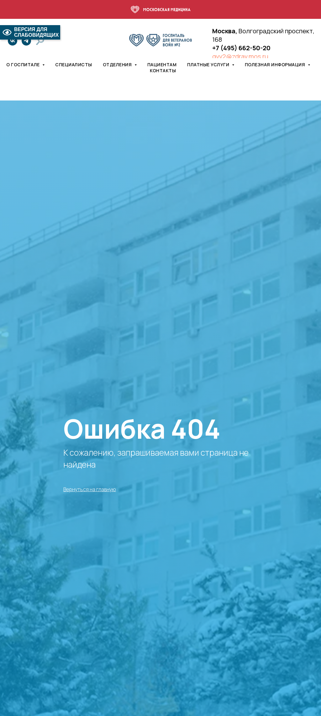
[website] (40, 41)
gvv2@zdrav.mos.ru (240, 56)
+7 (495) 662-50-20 (241, 48)
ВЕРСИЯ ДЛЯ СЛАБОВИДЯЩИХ (30, 32)
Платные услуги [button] (208, 65)
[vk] (12, 41)
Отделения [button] (118, 65)
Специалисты (73, 65)
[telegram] (26, 41)
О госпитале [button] (23, 65)
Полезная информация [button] (275, 65)
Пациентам (162, 65)
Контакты (163, 70)
